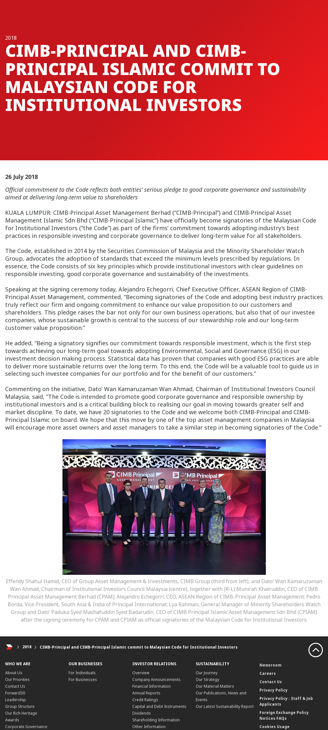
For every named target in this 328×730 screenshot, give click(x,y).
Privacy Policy (273, 690)
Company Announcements (156, 679)
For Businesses (83, 679)
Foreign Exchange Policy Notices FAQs (284, 715)
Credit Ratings (145, 699)
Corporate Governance (26, 726)
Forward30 (15, 693)
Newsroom (270, 665)
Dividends (141, 713)
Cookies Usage (274, 726)
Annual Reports (146, 693)
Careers (267, 673)
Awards (12, 720)
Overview (140, 672)
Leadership (15, 699)
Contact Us (15, 686)
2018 (26, 647)
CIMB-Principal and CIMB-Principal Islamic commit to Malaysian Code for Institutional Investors (139, 647)
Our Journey (206, 672)
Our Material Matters (215, 686)
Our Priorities (17, 679)
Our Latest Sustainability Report (225, 706)
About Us (13, 672)
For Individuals (82, 672)
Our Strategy (207, 679)
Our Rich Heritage (21, 713)
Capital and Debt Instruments (159, 706)
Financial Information (151, 686)
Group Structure (20, 706)
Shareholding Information (156, 720)
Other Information (149, 726)
